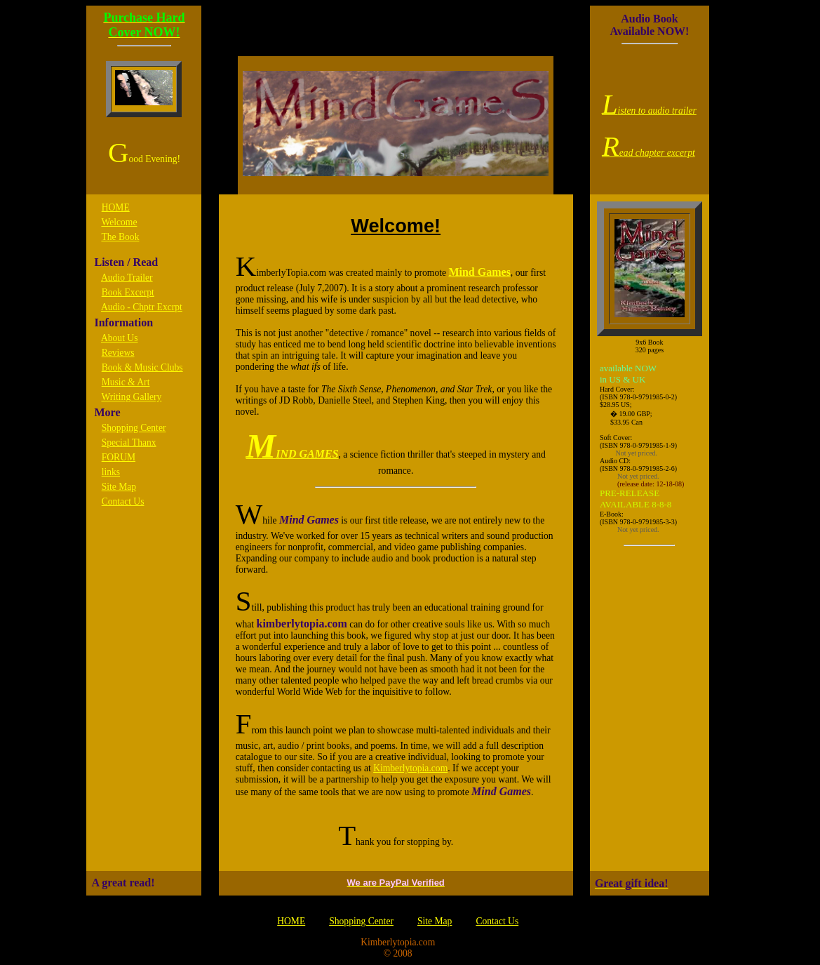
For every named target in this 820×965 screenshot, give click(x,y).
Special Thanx (129, 442)
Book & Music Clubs (142, 367)
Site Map (119, 486)
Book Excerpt (128, 292)
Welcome (119, 222)
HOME (116, 207)
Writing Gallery (131, 397)
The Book (120, 237)
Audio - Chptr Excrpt (141, 307)
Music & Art (126, 382)
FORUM (118, 457)
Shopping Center (134, 427)
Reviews (118, 352)
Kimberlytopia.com (410, 768)
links (111, 472)
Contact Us (123, 501)
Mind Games (479, 272)
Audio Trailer (127, 277)
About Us (119, 338)
